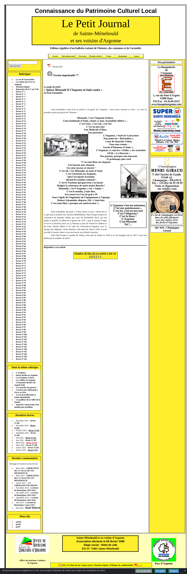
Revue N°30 (21, 163)
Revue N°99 (21, 332)
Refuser (174, 571)
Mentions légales (23, 87)
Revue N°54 (21, 222)
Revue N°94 (21, 320)
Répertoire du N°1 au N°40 (27, 89)
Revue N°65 (21, 249)
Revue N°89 (21, 307)
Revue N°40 (21, 187)
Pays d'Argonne (164, 563)
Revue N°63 (21, 244)
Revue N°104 (21, 344)
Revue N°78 (21, 280)
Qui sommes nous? (68, 56)
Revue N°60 (21, 236)
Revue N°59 (21, 234)
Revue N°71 (21, 263)
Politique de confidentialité (121, 565)
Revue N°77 (21, 278)
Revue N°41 (21, 190)
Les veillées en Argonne (26, 380)
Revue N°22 (21, 143)
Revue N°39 (21, 185)
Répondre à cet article (54, 247)
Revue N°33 (21, 170)
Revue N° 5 (20, 101)
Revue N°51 (21, 214)
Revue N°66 (21, 251)
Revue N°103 (21, 342)
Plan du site (75, 565)
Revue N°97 (21, 327)
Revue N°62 (21, 241)
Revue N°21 (21, 141)
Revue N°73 (21, 268)
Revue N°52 (21, 217)
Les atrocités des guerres (26, 387)
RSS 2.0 (64, 565)
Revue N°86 (21, 300)
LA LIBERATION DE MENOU (26, 484)
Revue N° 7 (20, 106)
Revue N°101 (21, 337)
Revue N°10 (21, 114)
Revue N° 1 (20, 92)
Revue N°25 (21, 150)
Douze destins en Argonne (26, 375)
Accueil (55, 56)
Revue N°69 (21, 258)
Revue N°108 (21, 354)
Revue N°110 (21, 359)
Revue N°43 (21, 195)
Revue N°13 (21, 121)
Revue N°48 (21, 207)
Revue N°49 (21, 209)
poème (18, 522)
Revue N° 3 (20, 96)
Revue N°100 (21, 334)
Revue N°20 (21, 138)
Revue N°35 (21, 175)
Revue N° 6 (20, 104)
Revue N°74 (21, 271)
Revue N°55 (21, 224)
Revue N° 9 (20, 111)
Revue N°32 (21, 168)
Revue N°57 (21, 229)
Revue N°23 (21, 146)
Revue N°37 (21, 180)
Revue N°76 (21, 275)
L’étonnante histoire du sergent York (24, 383)
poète (18, 527)
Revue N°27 (21, 155)
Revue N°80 (21, 285)
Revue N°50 (21, 212)
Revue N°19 (21, 136)
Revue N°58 (21, 231)
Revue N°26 (21, 153)
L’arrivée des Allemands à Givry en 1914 (26, 391)
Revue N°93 (21, 317)
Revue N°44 (21, 197)
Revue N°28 (21, 158)
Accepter (160, 571)
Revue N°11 (21, 116)
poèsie (18, 524)
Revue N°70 (21, 261)
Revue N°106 (21, 349)
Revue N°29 (21, 160)
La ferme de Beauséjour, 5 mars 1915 (25, 503)
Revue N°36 (21, 177)
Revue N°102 (21, 339)
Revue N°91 (21, 312)
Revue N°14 (21, 123)
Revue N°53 (21, 219)
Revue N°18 (21, 133)
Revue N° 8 (20, 109)
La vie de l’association (25, 79)
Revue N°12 (21, 119)
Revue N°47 (21, 204)
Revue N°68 (21, 256)
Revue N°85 (21, 298)
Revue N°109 (21, 356)
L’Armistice (21, 373)
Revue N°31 (21, 165)
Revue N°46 (21, 202)
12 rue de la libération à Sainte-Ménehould (25, 396)
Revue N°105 (21, 347)
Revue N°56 (21, 226)
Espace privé (87, 565)
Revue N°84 (21, 295)
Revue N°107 (21, 352)
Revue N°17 (21, 131)
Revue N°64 (21, 246)
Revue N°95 (21, 322)
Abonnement (122, 56)
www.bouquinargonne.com (166, 104)
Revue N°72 (21, 266)
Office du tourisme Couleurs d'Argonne (32, 561)
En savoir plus (144, 571)
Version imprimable (61, 75)
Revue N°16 (21, 128)
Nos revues (82, 56)
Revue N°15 (21, 126)
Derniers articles (95, 56)
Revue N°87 (21, 302)
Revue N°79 (21, 283)
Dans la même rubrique (25, 367)
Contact (136, 56)
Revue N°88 (21, 305)
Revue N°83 (21, 293)
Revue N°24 (21, 148)
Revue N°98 (21, 329)
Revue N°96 (21, 325)
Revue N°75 (21, 273)
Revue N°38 (21, 182)
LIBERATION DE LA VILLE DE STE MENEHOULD (26, 470)
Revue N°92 (21, 315)
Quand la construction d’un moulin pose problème (26, 405)
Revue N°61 (21, 239)
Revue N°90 (21, 310)
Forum (108, 56)
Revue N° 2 (20, 94)
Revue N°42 (21, 192)
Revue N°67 (21, 253)
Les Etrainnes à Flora (25, 378)
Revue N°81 (21, 288)
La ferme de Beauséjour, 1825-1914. (26, 489)
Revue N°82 (21, 290)
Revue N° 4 (20, 99)
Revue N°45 (21, 199)
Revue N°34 (21, 172)
